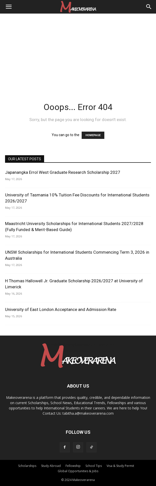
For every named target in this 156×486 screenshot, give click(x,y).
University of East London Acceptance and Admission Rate (60, 309)
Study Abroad (51, 466)
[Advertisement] (78, 51)
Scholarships (27, 466)
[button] (9, 7)
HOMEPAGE (93, 135)
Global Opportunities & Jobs (78, 471)
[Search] (149, 7)
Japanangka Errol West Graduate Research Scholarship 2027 (62, 172)
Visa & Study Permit (120, 466)
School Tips (93, 466)
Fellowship (73, 466)
